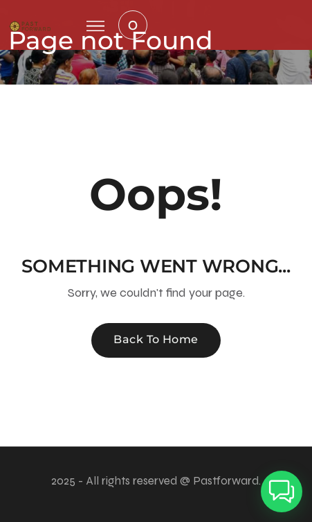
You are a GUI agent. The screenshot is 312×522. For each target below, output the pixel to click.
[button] (281, 491)
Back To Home (156, 339)
